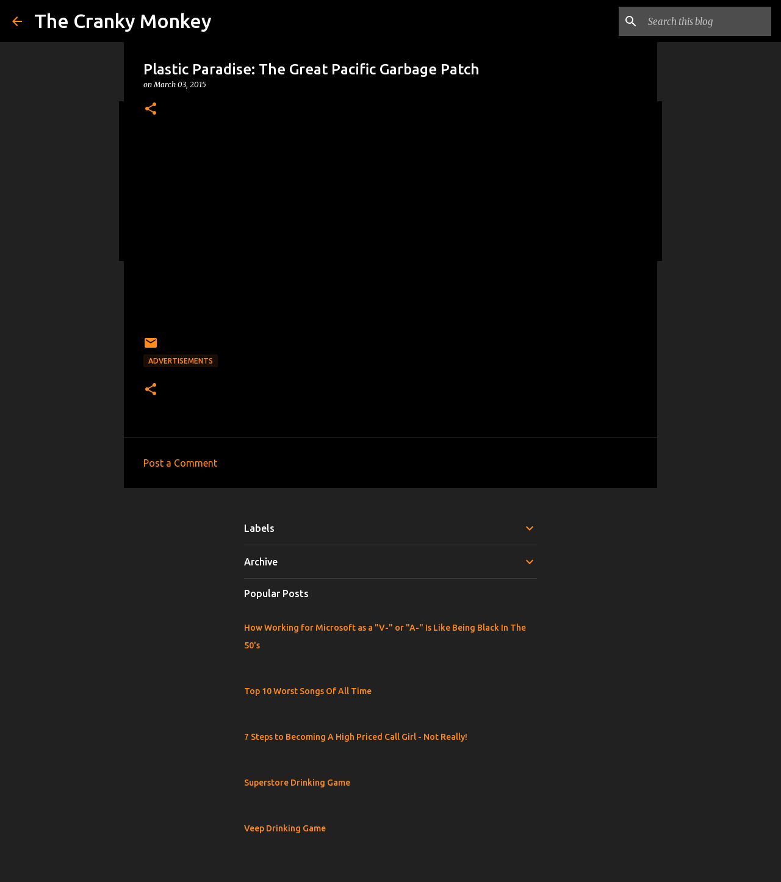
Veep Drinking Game (285, 828)
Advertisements (180, 361)
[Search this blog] (707, 21)
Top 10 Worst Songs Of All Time (308, 691)
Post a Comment (180, 462)
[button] (150, 109)
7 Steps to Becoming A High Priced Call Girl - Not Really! (355, 737)
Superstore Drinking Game (297, 782)
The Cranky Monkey (123, 21)
